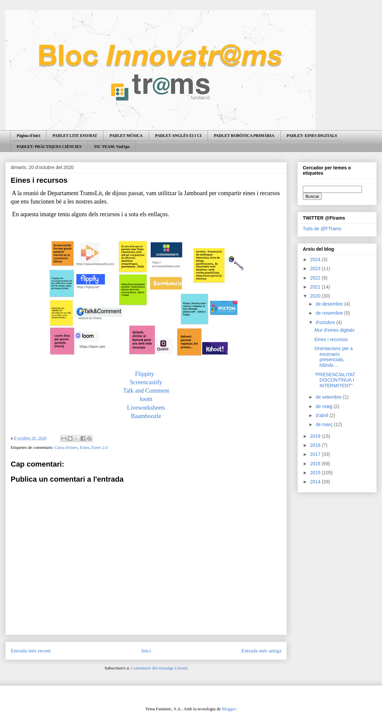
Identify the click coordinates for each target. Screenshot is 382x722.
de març (324, 424)
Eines (85, 447)
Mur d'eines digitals (334, 330)
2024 (316, 259)
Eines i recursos (331, 339)
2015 (316, 472)
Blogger (229, 708)
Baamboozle (146, 416)
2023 (316, 268)
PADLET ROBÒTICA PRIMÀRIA (244, 135)
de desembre (329, 304)
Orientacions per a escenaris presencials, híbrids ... (333, 357)
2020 (316, 296)
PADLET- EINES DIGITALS (312, 135)
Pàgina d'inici (28, 135)
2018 (316, 445)
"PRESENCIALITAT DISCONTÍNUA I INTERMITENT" (334, 380)
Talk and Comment (146, 390)
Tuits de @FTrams (322, 228)
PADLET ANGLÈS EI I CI (178, 135)
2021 (316, 287)
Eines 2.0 (100, 447)
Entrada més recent (31, 650)
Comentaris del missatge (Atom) (159, 667)
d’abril (322, 415)
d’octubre (325, 322)
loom (146, 399)
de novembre (329, 313)
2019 (316, 436)
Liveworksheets (146, 407)
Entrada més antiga (261, 650)
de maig (324, 406)
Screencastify (146, 382)
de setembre (329, 397)
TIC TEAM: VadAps (112, 146)
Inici (146, 650)
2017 (316, 454)
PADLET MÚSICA (126, 135)
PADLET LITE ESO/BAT (74, 135)
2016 (316, 463)
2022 (316, 277)
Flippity (146, 374)
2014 (316, 481)
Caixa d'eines (66, 447)
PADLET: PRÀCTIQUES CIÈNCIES (49, 146)
